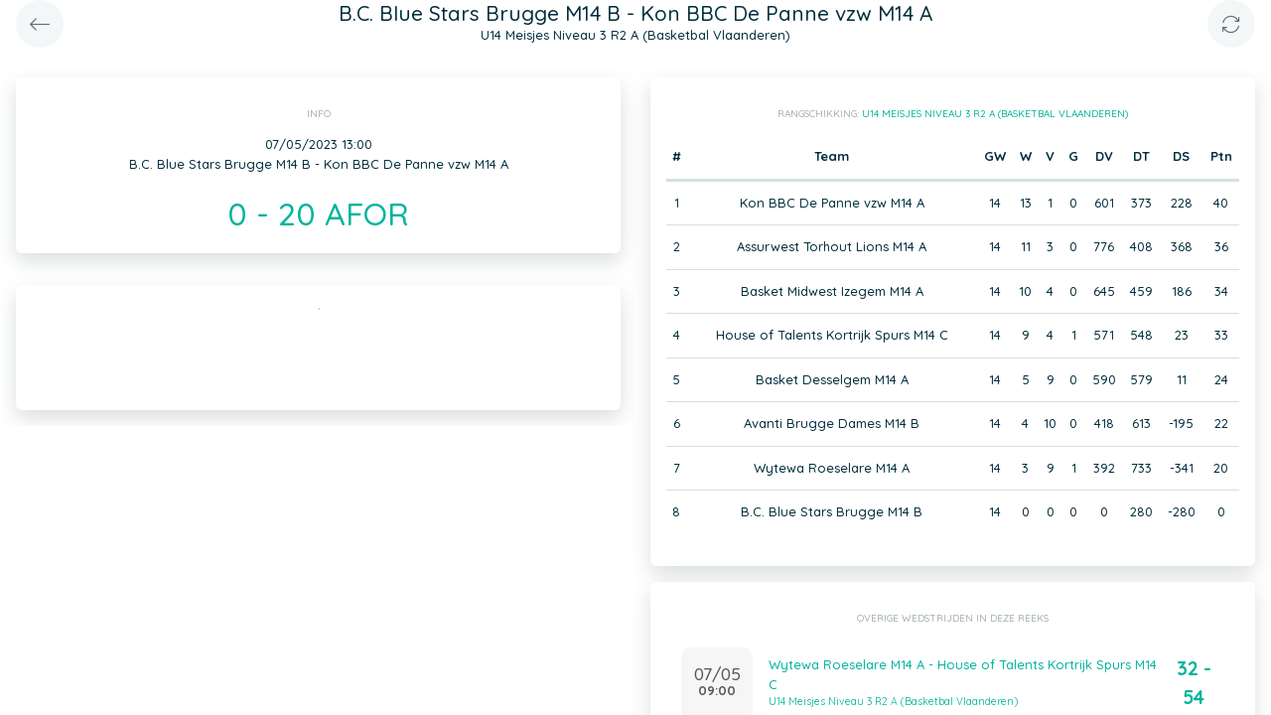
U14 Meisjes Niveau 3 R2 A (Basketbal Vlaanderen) (995, 113)
